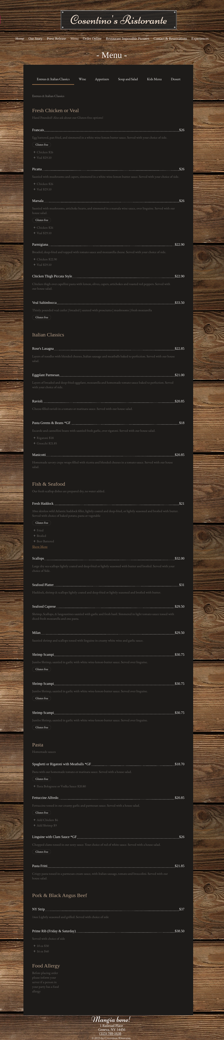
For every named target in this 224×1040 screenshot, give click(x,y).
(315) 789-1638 (110, 1033)
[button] (119, 20)
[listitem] (42, 152)
